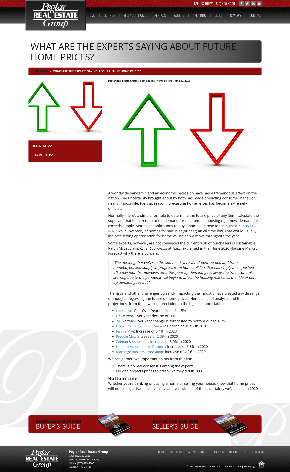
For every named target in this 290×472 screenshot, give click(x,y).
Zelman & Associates (133, 341)
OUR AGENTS (217, 452)
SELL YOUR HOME (134, 15)
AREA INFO (199, 15)
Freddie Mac (126, 336)
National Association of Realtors (143, 346)
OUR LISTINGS (176, 452)
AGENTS (179, 15)
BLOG (218, 15)
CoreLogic (124, 310)
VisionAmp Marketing (243, 466)
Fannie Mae (125, 331)
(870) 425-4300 (225, 3)
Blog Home (39, 71)
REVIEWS (235, 15)
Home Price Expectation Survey (142, 326)
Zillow (121, 321)
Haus (120, 315)
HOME (91, 15)
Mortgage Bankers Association (141, 351)
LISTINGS (109, 15)
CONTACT (255, 15)
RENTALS (160, 15)
